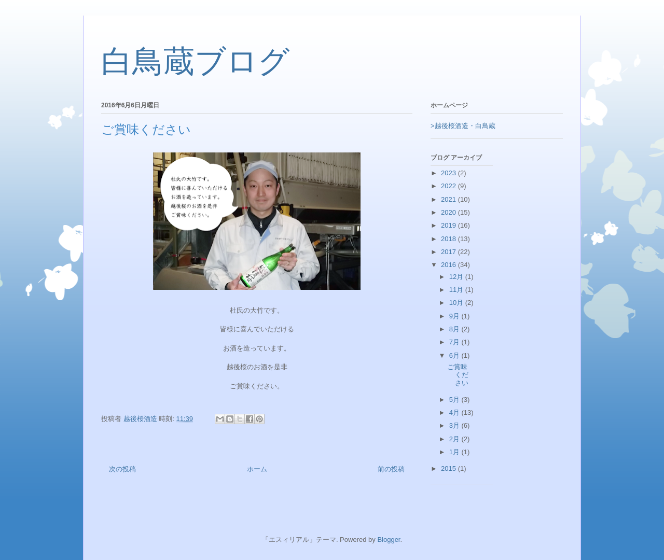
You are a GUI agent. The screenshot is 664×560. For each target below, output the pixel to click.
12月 (457, 277)
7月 (455, 342)
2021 (449, 199)
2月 (455, 439)
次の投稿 (122, 469)
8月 (455, 329)
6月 (455, 355)
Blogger (388, 539)
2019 (449, 225)
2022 (449, 186)
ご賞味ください (457, 375)
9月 (455, 316)
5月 (455, 399)
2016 (449, 265)
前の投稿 (391, 469)
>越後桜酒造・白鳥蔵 (463, 126)
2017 (449, 252)
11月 (457, 289)
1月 (455, 452)
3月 (455, 425)
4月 (455, 412)
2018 (449, 239)
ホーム (257, 469)
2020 (449, 212)
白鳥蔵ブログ (195, 62)
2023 (449, 173)
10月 (457, 302)
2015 (449, 468)
